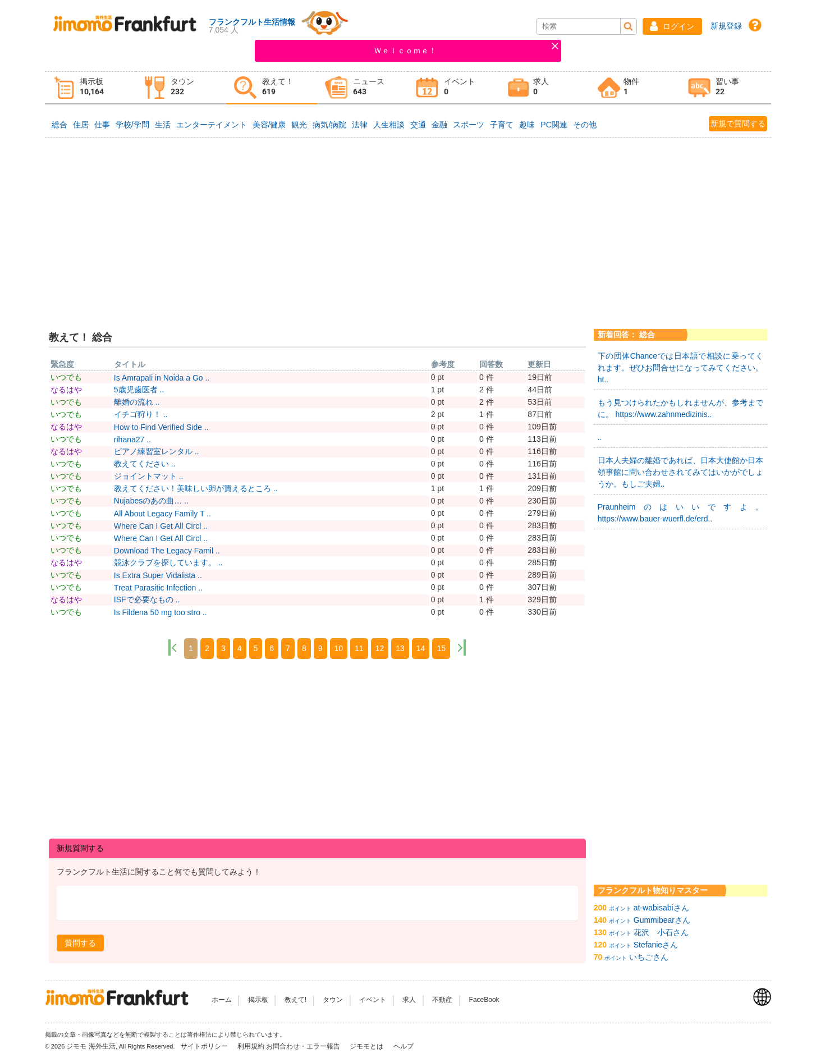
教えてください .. (145, 463)
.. (600, 437)
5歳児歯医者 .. (139, 389)
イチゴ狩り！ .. (141, 414)
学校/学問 (132, 124)
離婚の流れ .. (137, 401)
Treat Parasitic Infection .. (158, 587)
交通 (418, 124)
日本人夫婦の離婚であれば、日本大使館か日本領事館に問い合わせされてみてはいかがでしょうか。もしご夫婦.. (681, 472)
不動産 (442, 1000)
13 (400, 648)
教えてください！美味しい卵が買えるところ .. (196, 488)
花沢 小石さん (661, 932)
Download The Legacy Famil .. (167, 550)
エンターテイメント (211, 124)
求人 (409, 1000)
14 (420, 648)
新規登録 (726, 25)
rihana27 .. (132, 439)
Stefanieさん (656, 944)
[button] (672, 26)
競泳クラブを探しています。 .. (168, 562)
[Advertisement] (408, 224)
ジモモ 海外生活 (90, 1046)
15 (441, 648)
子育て (502, 124)
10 (338, 648)
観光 (299, 124)
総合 (59, 124)
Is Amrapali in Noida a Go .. (161, 377)
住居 (81, 124)
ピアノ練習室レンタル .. (156, 451)
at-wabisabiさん (661, 907)
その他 (585, 124)
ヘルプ (403, 1046)
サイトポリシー (205, 1046)
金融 (439, 124)
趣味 (527, 124)
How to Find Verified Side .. (161, 427)
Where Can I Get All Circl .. (161, 525)
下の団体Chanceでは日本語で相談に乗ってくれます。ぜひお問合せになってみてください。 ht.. (681, 367)
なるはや (66, 389)
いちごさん (648, 957)
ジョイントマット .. (149, 476)
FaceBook (484, 1000)
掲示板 (258, 1000)
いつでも (66, 377)
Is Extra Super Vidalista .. (158, 575)
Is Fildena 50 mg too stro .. (160, 612)
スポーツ (468, 124)
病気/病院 (329, 124)
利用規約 (250, 1046)
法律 (360, 124)
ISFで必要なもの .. (147, 599)
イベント (372, 1000)
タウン (333, 1000)
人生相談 (389, 124)
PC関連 (553, 124)
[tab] (90, 87)
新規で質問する (737, 123)
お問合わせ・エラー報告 (304, 1046)
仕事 (102, 124)
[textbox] (317, 903)
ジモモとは (367, 1046)
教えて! (295, 1000)
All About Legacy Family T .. (162, 513)
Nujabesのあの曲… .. (151, 500)
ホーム (222, 1000)
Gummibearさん (662, 919)
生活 (163, 124)
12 (379, 648)
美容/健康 (269, 124)
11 (359, 648)
